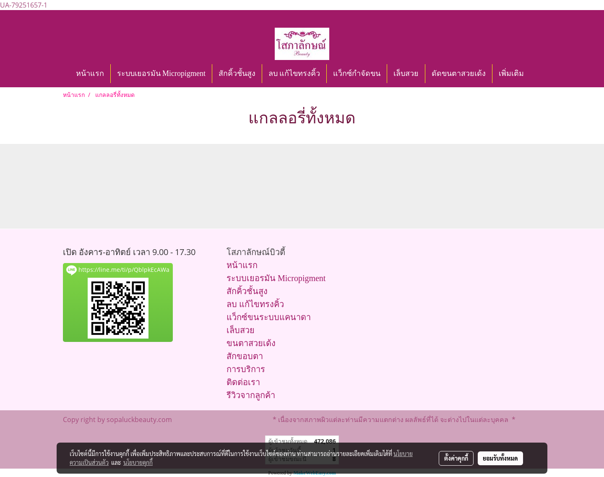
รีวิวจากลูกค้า (250, 395)
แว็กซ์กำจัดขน (356, 73)
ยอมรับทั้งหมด (500, 458)
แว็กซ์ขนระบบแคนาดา (268, 317)
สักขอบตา (244, 356)
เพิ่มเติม (511, 73)
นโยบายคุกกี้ (138, 462)
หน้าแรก (90, 73)
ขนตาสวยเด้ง (251, 343)
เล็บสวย (406, 73)
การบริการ (245, 369)
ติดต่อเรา (243, 382)
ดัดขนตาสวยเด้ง (459, 73)
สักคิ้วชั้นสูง (237, 73)
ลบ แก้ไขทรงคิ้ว (294, 73)
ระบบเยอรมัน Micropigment (161, 73)
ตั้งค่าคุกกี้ (456, 458)
